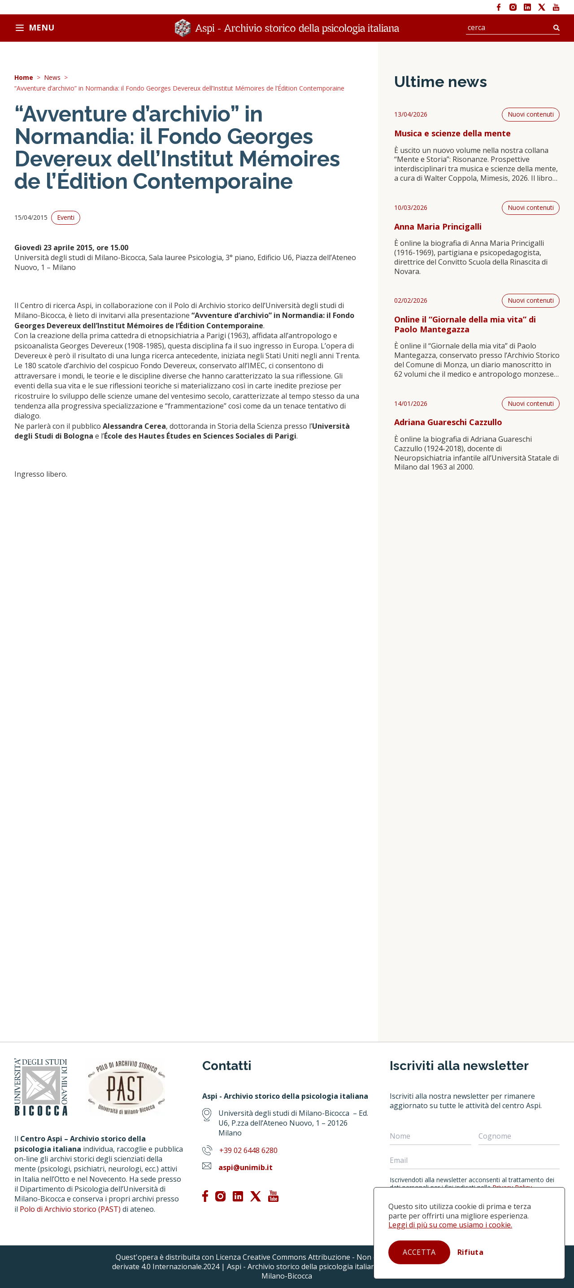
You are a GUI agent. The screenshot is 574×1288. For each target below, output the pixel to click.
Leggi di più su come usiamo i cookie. (450, 1225)
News (52, 78)
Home (23, 78)
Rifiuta (470, 1252)
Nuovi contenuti (531, 114)
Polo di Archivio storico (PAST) (70, 1209)
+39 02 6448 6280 (248, 1150)
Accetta (419, 1252)
